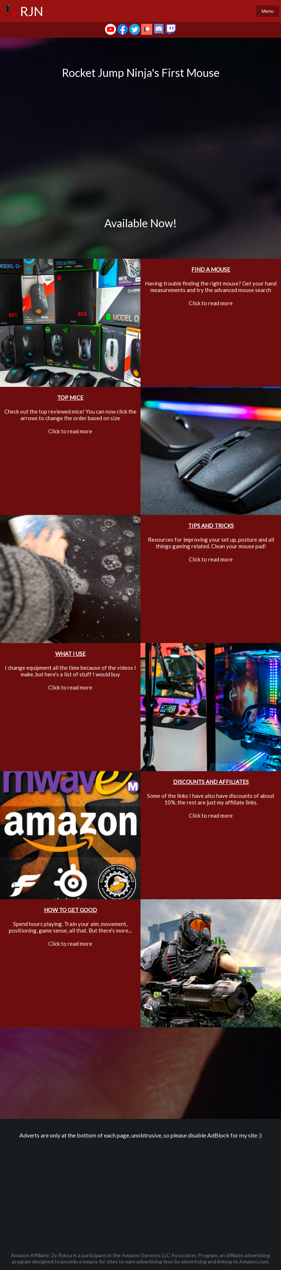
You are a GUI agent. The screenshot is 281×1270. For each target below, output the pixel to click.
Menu (268, 11)
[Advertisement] (140, 1191)
